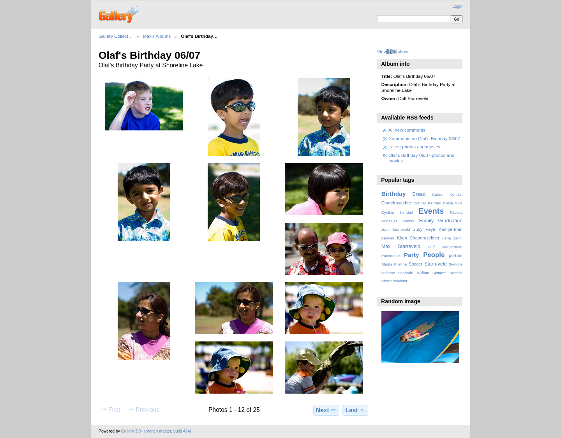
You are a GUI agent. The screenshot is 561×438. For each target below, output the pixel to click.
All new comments (406, 129)
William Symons (431, 273)
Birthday (393, 193)
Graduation (450, 220)
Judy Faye (424, 229)
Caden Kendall (447, 194)
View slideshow (392, 51)
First (110, 409)
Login (457, 6)
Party (411, 255)
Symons (455, 264)
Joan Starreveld (395, 229)
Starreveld (435, 264)
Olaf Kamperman (445, 247)
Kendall (387, 238)
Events (431, 211)
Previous (143, 409)
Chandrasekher (396, 203)
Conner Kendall (427, 203)
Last (355, 409)
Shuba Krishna (394, 264)
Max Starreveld (400, 246)
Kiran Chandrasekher (418, 238)
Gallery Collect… (116, 36)
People (434, 255)
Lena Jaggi (452, 238)
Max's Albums (157, 36)
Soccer (415, 264)
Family (426, 220)
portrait (455, 255)
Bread (418, 194)
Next (326, 409)
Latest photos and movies (414, 146)
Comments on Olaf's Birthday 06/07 (424, 138)
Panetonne (390, 255)
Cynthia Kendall (397, 212)
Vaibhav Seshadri (397, 273)
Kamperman (450, 229)
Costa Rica (452, 203)
